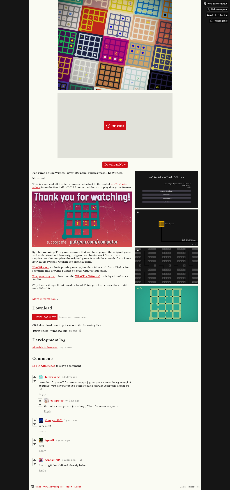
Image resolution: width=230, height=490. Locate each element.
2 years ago (63, 440)
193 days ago (69, 377)
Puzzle (191, 486)
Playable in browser (45, 347)
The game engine (43, 276)
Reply (42, 394)
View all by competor (53, 486)
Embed (77, 486)
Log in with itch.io (43, 365)
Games (183, 486)
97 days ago (72, 400)
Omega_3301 (54, 420)
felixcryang (52, 377)
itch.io (38, 486)
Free (197, 486)
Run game (115, 125)
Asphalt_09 (52, 459)
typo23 (49, 440)
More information (45, 298)
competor (57, 400)
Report (69, 486)
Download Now (115, 164)
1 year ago (70, 420)
